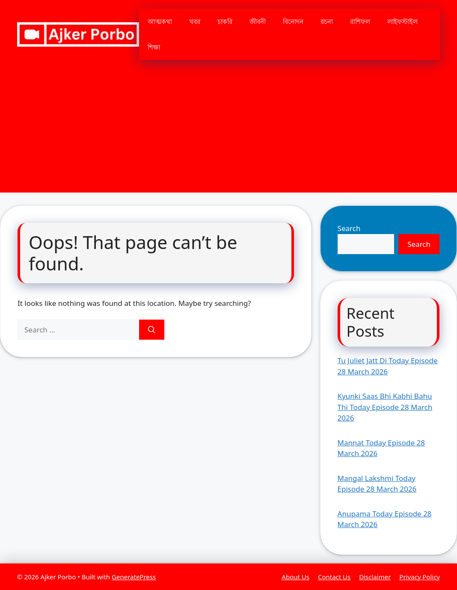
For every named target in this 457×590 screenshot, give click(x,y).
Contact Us (334, 576)
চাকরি (224, 21)
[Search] (151, 330)
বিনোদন (293, 21)
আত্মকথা (160, 21)
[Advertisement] (228, 133)
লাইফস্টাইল (402, 21)
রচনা (326, 21)
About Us (295, 576)
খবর (194, 21)
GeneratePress (134, 576)
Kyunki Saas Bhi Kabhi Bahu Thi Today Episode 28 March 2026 (385, 407)
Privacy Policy (419, 576)
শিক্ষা (154, 47)
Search (349, 228)
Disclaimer (375, 576)
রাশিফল (360, 21)
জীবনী (257, 21)
